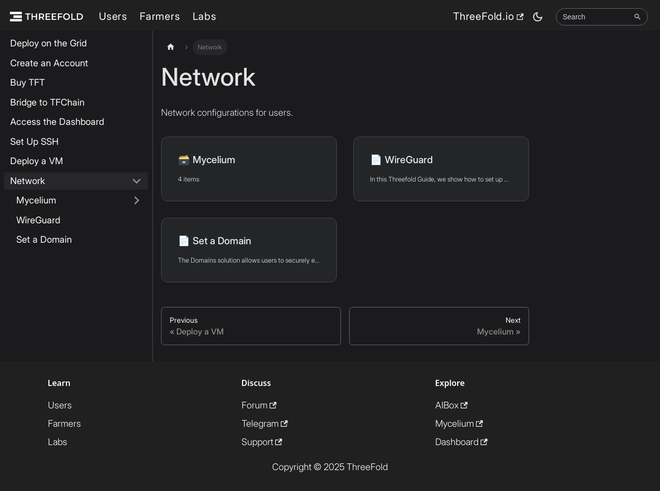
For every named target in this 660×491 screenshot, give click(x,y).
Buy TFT (27, 82)
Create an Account (49, 63)
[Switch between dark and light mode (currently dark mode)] (538, 17)
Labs (205, 16)
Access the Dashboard (57, 121)
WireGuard (38, 220)
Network (27, 180)
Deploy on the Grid (48, 43)
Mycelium (36, 200)
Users (113, 16)
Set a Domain (44, 239)
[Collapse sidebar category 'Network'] (136, 181)
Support (262, 441)
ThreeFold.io (488, 16)
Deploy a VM (36, 161)
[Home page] (170, 47)
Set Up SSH (34, 141)
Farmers (160, 16)
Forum (259, 405)
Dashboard (461, 441)
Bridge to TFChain (47, 102)
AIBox (451, 405)
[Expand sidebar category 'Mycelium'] (136, 201)
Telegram (265, 423)
